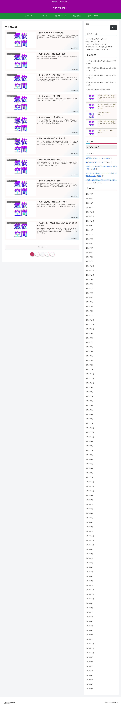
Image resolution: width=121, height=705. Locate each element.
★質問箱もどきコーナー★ (95, 158)
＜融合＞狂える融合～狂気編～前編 (98, 89)
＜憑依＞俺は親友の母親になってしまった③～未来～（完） (101, 69)
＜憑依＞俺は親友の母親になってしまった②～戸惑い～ (101, 76)
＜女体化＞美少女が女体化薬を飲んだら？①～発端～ (101, 62)
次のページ (42, 247)
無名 (107, 158)
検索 (87, 24)
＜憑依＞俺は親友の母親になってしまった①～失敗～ (101, 84)
